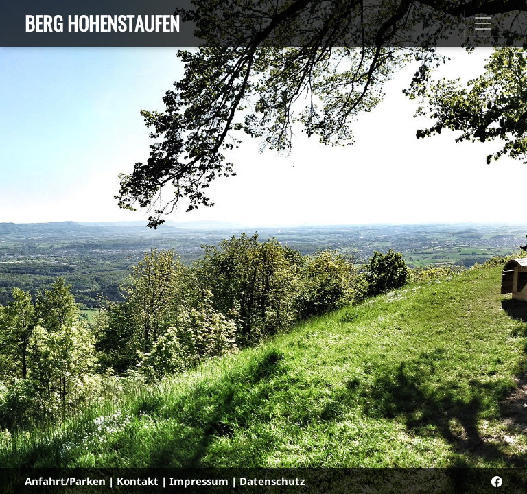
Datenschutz (272, 481)
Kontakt (138, 481)
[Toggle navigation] (483, 23)
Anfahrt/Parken (65, 481)
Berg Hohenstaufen (102, 23)
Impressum (199, 481)
